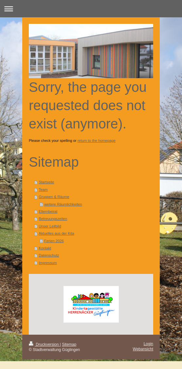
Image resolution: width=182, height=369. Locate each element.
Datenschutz (49, 255)
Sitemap (69, 344)
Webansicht (143, 349)
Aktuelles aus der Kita (56, 233)
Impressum (48, 263)
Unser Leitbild (50, 226)
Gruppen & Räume (54, 197)
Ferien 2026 (54, 241)
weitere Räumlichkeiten (63, 204)
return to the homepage (97, 141)
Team (43, 190)
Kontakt (45, 248)
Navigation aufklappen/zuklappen (91, 9)
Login (148, 344)
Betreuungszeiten (53, 219)
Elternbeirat (48, 211)
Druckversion (44, 344)
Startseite (46, 182)
